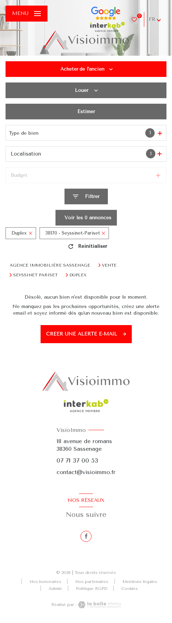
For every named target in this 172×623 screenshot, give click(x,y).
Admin (55, 588)
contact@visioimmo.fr (86, 472)
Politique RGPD (91, 588)
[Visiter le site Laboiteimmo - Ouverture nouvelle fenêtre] (99, 604)
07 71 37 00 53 (77, 460)
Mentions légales (139, 581)
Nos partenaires (91, 581)
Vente (109, 265)
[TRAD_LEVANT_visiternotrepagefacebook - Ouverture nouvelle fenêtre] (86, 536)
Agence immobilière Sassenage (50, 265)
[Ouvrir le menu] (27, 14)
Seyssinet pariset (35, 275)
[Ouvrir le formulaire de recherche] (86, 196)
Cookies (129, 588)
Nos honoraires (45, 581)
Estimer (86, 112)
